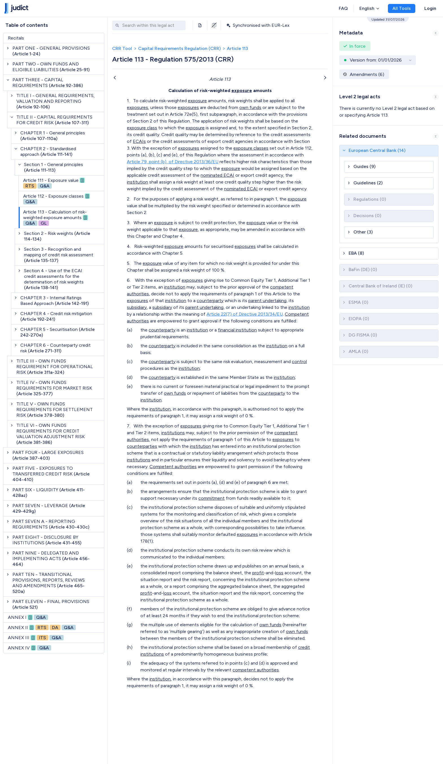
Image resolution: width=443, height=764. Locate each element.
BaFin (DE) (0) (363, 269)
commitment (211, 498)
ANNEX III (36, 637)
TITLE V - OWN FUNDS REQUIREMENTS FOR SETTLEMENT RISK (54, 409)
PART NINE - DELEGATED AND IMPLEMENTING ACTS (51, 558)
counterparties (142, 446)
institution (137, 182)
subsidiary (137, 307)
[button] (388, 31)
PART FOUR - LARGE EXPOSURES (48, 455)
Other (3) (363, 232)
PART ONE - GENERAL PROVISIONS (51, 50)
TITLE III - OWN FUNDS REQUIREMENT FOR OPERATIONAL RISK (54, 366)
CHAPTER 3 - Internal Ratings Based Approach (54, 300)
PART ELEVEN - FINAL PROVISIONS (50, 604)
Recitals (16, 38)
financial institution (237, 330)
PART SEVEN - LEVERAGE (48, 508)
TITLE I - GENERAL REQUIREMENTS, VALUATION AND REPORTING (55, 101)
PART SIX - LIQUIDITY (48, 492)
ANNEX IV (29, 648)
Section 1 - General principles (53, 167)
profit (258, 572)
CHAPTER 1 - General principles (52, 135)
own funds (250, 107)
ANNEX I (28, 617)
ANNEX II (42, 627)
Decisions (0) (367, 215)
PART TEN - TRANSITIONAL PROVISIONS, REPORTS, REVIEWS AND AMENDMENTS (48, 583)
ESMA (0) (358, 302)
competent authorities (256, 670)
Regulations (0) (369, 199)
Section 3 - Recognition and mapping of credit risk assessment (58, 254)
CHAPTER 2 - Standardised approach (48, 151)
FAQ (343, 8)
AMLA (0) (358, 351)
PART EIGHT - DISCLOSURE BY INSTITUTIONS (46, 539)
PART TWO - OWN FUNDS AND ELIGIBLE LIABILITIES (51, 66)
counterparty (210, 300)
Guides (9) (364, 166)
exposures (137, 107)
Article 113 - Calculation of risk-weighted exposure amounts (55, 217)
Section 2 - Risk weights (57, 236)
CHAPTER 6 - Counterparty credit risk (55, 347)
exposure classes (250, 148)
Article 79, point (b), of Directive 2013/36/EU (172, 161)
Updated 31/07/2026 (388, 19)
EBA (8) (356, 253)
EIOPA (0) (359, 318)
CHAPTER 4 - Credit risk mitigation (56, 316)
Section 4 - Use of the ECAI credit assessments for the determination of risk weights (54, 279)
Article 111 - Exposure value (54, 183)
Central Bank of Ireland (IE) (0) (380, 286)
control (299, 361)
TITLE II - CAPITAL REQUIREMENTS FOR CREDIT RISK (54, 119)
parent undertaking (267, 300)
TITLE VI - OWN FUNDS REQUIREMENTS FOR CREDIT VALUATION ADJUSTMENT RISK (50, 434)
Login (430, 8)
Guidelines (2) (368, 182)
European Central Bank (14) (377, 150)
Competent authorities (173, 466)
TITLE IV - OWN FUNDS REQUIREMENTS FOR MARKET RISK (54, 388)
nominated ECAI (217, 175)
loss (279, 572)
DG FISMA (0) (363, 335)
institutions (173, 432)
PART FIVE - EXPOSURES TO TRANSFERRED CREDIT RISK (51, 474)
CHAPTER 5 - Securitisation (57, 332)
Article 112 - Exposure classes (56, 198)
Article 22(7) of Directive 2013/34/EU (245, 314)
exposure (241, 90)
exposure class (142, 127)
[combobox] (152, 25)
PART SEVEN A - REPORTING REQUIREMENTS (50, 524)
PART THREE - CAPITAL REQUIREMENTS (47, 82)
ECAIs (139, 141)
